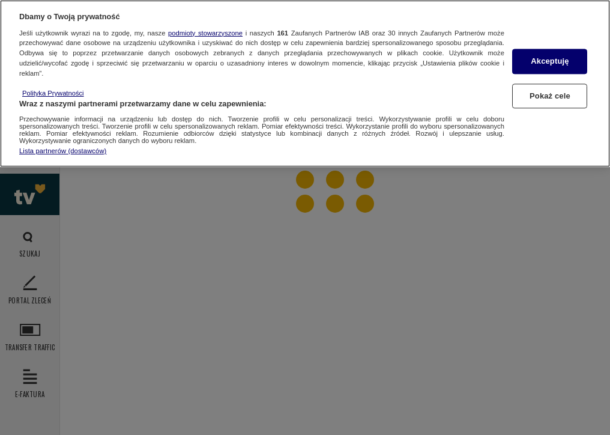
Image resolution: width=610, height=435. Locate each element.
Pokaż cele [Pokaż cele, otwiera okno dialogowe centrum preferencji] (550, 95)
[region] (305, 83)
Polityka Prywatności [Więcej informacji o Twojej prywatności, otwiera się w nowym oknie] (53, 93)
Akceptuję (550, 61)
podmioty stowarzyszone (205, 33)
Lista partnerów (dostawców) (62, 150)
